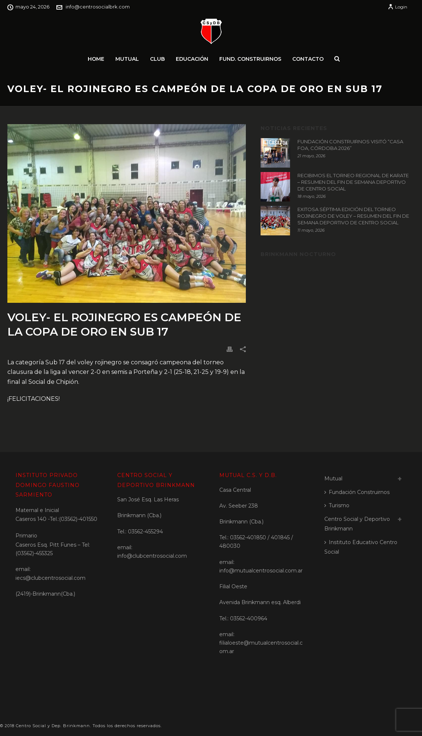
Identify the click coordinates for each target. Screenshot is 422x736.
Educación (192, 59)
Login (397, 7)
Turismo (336, 505)
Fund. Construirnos (250, 59)
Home (96, 59)
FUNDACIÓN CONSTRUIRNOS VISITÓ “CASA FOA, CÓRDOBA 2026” (350, 145)
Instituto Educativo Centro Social (360, 547)
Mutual (127, 59)
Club (157, 59)
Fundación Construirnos (357, 492)
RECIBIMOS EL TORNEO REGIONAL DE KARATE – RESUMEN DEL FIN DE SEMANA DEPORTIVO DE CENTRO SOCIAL (353, 182)
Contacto (308, 59)
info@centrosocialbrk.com (98, 7)
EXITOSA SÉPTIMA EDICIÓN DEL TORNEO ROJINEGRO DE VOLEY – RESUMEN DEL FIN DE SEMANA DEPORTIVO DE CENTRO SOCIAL (353, 215)
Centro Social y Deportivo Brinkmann (357, 524)
